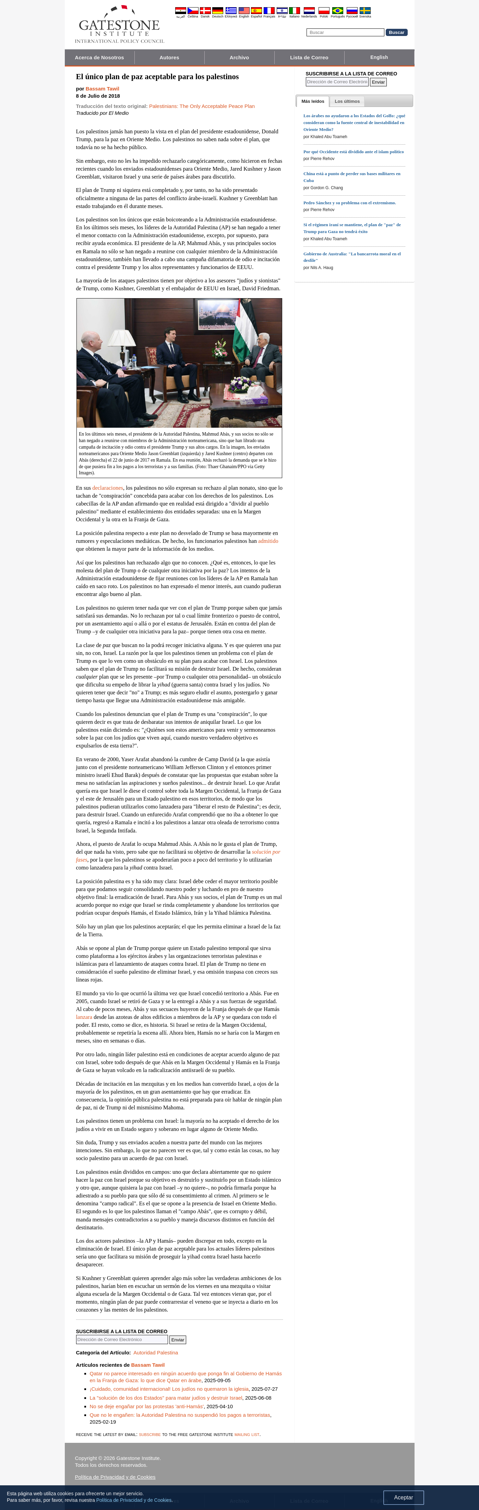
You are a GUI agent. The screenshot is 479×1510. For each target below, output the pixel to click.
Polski (324, 16)
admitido (268, 541)
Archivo (239, 57)
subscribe (150, 1434)
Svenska (365, 16)
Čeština (193, 16)
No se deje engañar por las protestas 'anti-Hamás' (147, 1406)
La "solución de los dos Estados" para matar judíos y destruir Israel (166, 1398)
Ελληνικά (231, 16)
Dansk (205, 16)
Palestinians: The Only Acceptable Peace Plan (202, 106)
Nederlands (309, 16)
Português (338, 16)
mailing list (247, 1434)
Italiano (294, 16)
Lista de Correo (309, 57)
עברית (282, 16)
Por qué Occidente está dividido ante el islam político (353, 151)
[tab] (313, 101)
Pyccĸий (352, 16)
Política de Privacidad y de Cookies (115, 1477)
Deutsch (218, 16)
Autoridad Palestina (155, 1352)
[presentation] (312, 101)
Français (269, 16)
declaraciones (107, 488)
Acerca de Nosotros (99, 57)
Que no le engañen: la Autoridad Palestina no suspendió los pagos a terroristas (180, 1415)
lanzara (84, 1017)
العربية (180, 16)
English (244, 16)
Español (256, 16)
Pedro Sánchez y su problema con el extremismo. (349, 202)
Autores (169, 57)
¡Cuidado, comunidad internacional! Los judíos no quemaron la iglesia (169, 1389)
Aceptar (403, 1497)
